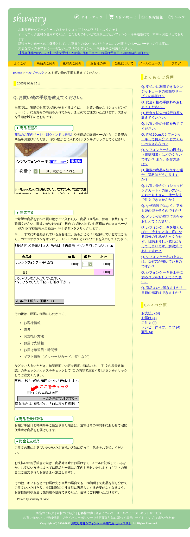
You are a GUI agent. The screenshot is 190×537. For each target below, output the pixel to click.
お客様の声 (98, 63)
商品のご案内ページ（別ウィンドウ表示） (44, 134)
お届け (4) (149, 318)
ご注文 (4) (149, 322)
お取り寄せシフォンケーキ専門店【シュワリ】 (101, 523)
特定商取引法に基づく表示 (114, 518)
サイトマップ (144, 518)
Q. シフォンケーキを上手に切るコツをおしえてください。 (162, 277)
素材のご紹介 (72, 63)
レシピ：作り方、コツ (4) (160, 327)
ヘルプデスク (35, 73)
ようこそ (20, 63)
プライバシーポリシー (77, 518)
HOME (17, 73)
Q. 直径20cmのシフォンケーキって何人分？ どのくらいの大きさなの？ (162, 139)
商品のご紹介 (46, 63)
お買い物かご (32, 518)
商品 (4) (147, 332)
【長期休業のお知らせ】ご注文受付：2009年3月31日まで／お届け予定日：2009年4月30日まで (83, 53)
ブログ (176, 63)
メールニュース (150, 63)
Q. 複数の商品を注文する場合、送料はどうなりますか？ (162, 174)
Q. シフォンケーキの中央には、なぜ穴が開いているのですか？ (162, 261)
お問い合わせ (165, 518)
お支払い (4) (150, 313)
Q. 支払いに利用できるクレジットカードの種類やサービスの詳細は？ (162, 91)
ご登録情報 (52, 518)
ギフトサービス (151, 513)
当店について (124, 63)
